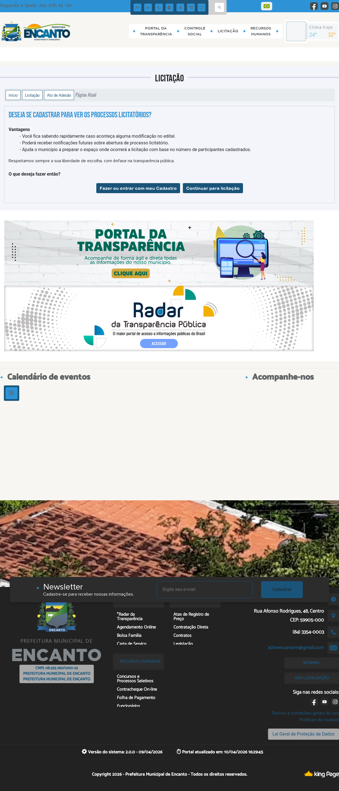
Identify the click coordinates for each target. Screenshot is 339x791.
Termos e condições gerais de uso (305, 713)
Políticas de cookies (319, 719)
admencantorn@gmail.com (295, 648)
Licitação (32, 95)
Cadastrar (282, 589)
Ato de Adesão (59, 95)
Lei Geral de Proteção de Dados (303, 734)
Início (13, 95)
